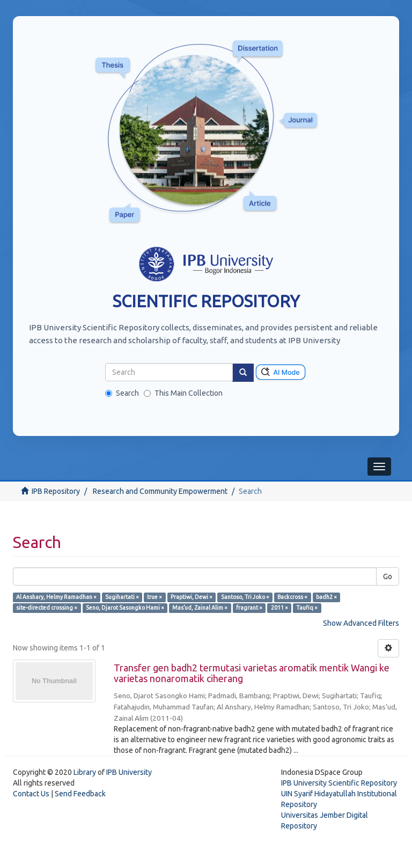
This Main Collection (183, 393)
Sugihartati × (122, 597)
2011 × (279, 607)
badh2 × (326, 597)
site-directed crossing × (46, 607)
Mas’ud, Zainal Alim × (199, 607)
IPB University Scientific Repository (339, 783)
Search (122, 393)
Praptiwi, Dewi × (191, 597)
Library (84, 772)
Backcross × (292, 597)
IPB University (129, 772)
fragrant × (249, 607)
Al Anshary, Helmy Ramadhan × (56, 597)
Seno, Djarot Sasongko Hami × (125, 607)
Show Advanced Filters (361, 623)
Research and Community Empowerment (160, 491)
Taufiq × (307, 607)
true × (154, 597)
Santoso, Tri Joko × (245, 597)
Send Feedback (80, 793)
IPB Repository (56, 491)
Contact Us (31, 793)
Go (387, 576)
